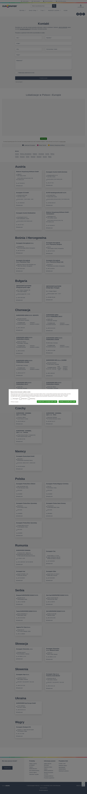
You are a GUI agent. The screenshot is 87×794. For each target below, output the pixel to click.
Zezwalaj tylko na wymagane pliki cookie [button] (47, 401)
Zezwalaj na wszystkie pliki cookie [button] (67, 401)
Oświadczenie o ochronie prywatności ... (56, 396)
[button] (15, 402)
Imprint (66, 396)
